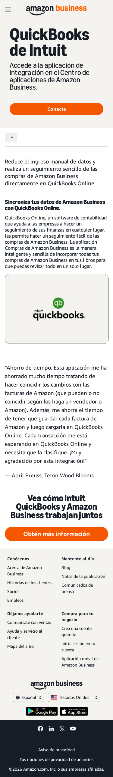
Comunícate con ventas (29, 622)
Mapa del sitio (20, 646)
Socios (13, 591)
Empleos (15, 600)
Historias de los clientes (29, 582)
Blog (65, 567)
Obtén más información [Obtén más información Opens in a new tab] (56, 533)
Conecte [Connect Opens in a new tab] (56, 109)
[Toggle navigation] (11, 137)
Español (29, 697)
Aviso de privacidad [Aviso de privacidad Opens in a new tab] (56, 749)
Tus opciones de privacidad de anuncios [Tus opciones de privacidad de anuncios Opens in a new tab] (56, 759)
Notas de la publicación (83, 576)
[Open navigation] (7, 9)
